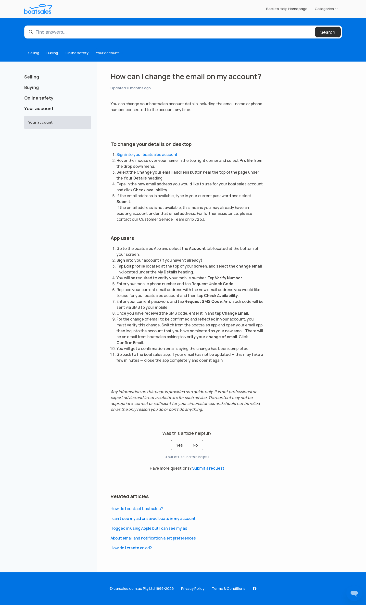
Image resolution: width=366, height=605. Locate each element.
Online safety (76, 52)
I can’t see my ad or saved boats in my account (153, 518)
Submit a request (208, 468)
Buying (52, 52)
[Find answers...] (183, 32)
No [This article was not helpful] (195, 445)
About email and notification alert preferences (153, 538)
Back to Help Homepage (286, 8)
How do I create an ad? (131, 548)
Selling (33, 52)
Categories (326, 8)
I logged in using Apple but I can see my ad (149, 528)
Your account (107, 52)
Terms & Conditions (228, 588)
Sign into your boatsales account (146, 154)
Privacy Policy (192, 588)
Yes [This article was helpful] (179, 445)
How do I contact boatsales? (137, 508)
